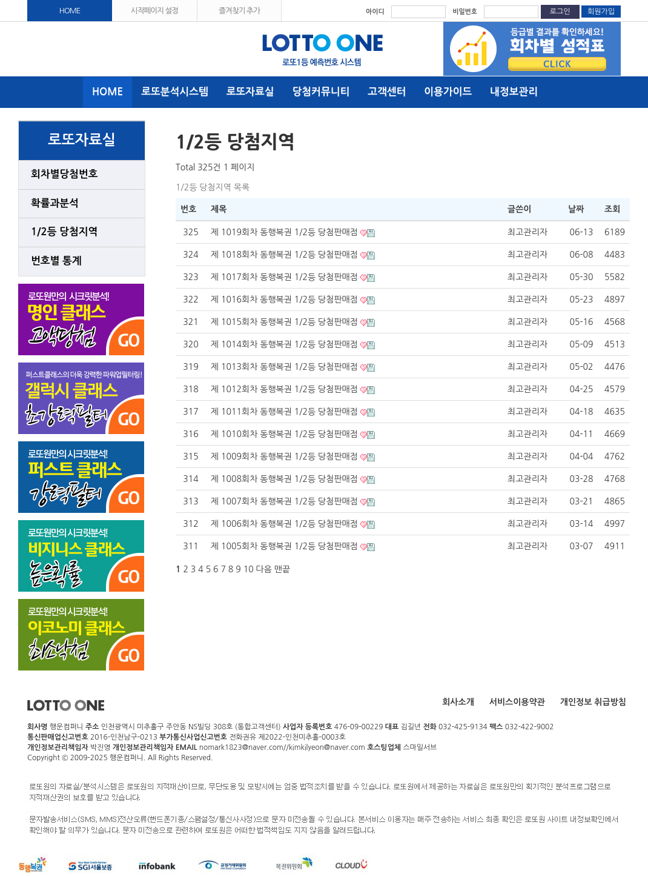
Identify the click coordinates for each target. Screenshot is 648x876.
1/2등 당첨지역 (64, 232)
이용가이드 (448, 92)
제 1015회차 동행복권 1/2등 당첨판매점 (285, 322)
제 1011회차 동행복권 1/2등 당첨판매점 (285, 411)
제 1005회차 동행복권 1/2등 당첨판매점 (285, 546)
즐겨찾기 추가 (239, 11)
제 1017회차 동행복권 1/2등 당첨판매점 (285, 277)
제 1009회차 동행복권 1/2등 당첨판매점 (285, 456)
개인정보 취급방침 (593, 702)
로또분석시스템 (174, 92)
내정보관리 (514, 92)
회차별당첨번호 (64, 174)
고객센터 (387, 92)
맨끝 (282, 569)
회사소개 (458, 702)
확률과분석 (55, 203)
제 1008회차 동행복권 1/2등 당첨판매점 (285, 479)
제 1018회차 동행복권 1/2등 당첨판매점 (285, 254)
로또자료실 (250, 92)
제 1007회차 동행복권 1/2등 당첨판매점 (285, 501)
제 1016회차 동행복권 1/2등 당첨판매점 (285, 299)
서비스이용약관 (517, 702)
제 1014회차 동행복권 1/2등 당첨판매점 (285, 344)
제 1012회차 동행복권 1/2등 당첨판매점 (285, 389)
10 (248, 569)
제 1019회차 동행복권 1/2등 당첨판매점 (285, 232)
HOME (70, 11)
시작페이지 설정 (154, 11)
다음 (264, 569)
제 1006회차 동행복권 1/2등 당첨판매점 (285, 524)
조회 (612, 209)
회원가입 (601, 11)
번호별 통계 (56, 261)
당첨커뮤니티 (321, 92)
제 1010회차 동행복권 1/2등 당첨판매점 (285, 434)
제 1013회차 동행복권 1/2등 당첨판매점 (285, 367)
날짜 (576, 209)
